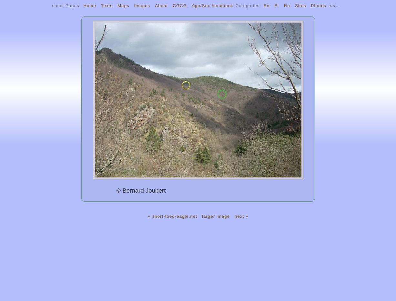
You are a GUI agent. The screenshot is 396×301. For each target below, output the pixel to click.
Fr (276, 5)
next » (241, 216)
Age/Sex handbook (212, 5)
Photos (319, 5)
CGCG (180, 5)
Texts (107, 5)
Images (142, 5)
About (161, 5)
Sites (300, 5)
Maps (123, 5)
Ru (287, 5)
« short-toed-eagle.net (172, 216)
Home (89, 5)
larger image (216, 216)
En (266, 5)
